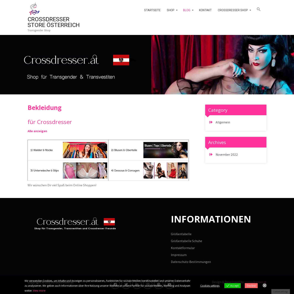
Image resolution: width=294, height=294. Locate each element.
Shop (170, 10)
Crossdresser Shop (233, 10)
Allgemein (223, 122)
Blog (186, 10)
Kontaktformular (183, 248)
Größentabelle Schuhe (186, 241)
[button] (260, 9)
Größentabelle (181, 234)
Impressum (179, 255)
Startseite (152, 10)
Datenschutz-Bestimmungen (191, 262)
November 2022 (227, 154)
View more (39, 290)
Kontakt (205, 10)
